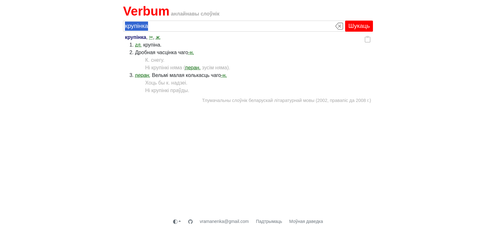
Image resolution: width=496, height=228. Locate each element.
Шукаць (359, 25)
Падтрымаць (269, 221)
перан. (193, 67)
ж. (158, 37)
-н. (191, 52)
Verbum (146, 11)
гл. (138, 45)
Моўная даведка (306, 221)
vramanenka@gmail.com (224, 221)
